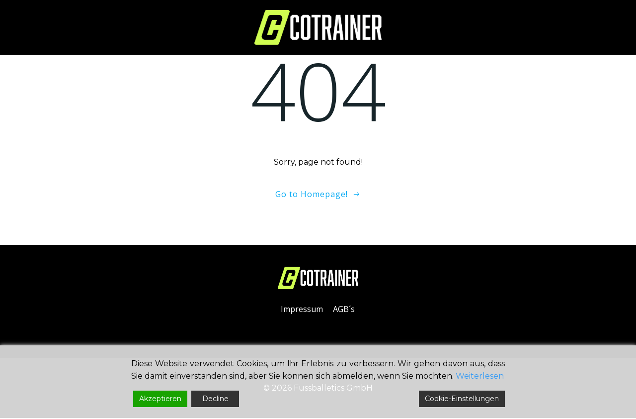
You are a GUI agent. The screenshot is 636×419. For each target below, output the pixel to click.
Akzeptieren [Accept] (160, 398)
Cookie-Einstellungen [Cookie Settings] (462, 398)
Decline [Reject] (215, 398)
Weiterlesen (480, 376)
